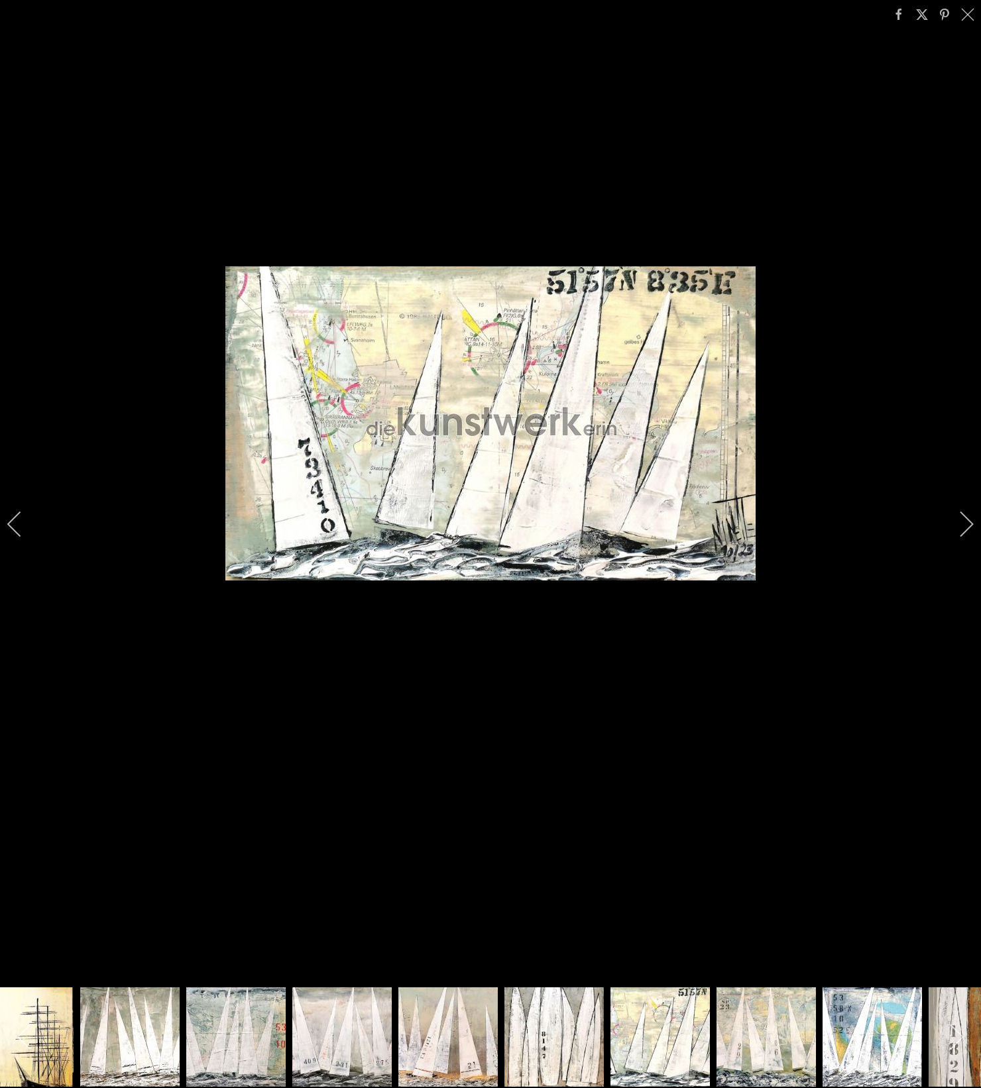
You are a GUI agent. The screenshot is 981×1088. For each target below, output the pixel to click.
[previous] (23, 524)
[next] (958, 524)
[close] (969, 14)
